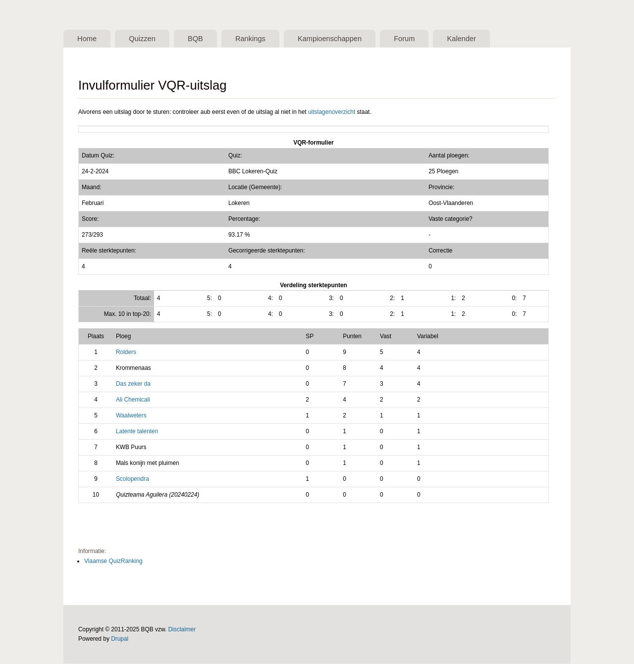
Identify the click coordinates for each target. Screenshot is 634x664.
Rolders (126, 352)
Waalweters (131, 415)
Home (87, 39)
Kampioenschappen (336, 39)
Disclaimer (182, 629)
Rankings (255, 39)
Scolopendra (132, 479)
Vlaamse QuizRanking (113, 561)
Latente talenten (137, 431)
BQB (199, 39)
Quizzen (144, 39)
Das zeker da (133, 384)
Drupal (119, 639)
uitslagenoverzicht (331, 111)
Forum (412, 39)
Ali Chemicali (133, 400)
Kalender (470, 39)
